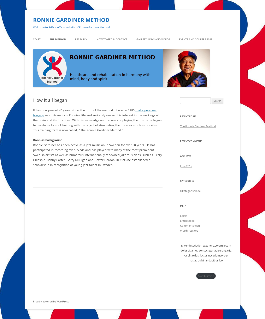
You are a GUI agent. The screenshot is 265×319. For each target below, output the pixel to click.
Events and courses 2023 (195, 39)
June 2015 (186, 166)
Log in (184, 216)
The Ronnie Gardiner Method (198, 126)
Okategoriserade (190, 191)
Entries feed (187, 221)
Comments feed (190, 226)
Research (81, 39)
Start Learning (206, 275)
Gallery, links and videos (153, 39)
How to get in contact (112, 39)
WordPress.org (189, 230)
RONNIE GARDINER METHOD (71, 20)
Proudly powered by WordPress (51, 301)
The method (58, 39)
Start (37, 39)
